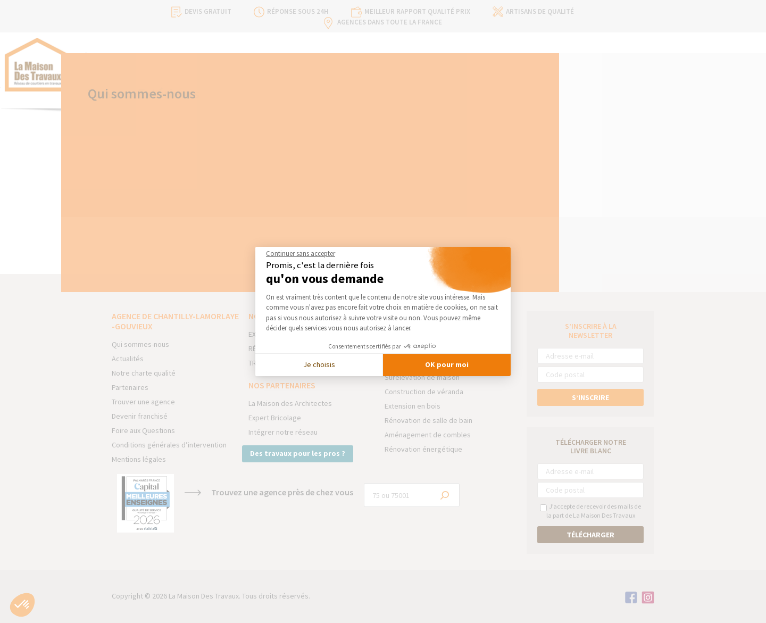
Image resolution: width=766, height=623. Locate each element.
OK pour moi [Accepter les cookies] (447, 364)
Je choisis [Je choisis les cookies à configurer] (319, 364)
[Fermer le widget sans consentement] (300, 253)
